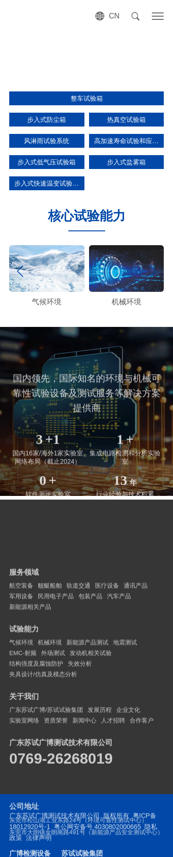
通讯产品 (136, 666)
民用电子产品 (56, 676)
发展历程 (100, 790)
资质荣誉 (56, 800)
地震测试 (125, 722)
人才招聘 (113, 800)
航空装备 (21, 666)
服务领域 (24, 653)
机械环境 (50, 722)
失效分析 (80, 744)
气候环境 (21, 722)
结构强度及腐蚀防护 (36, 744)
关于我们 (24, 777)
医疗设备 (107, 666)
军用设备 (21, 676)
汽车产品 (119, 676)
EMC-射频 (22, 733)
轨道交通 (78, 666)
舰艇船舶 (50, 666)
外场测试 (53, 733)
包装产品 (90, 676)
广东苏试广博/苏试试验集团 (46, 790)
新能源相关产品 (30, 687)
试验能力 (24, 709)
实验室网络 (24, 800)
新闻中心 (84, 800)
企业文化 (128, 790)
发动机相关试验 (91, 733)
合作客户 (142, 800)
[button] (153, 271)
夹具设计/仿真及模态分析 (43, 754)
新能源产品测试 (87, 722)
